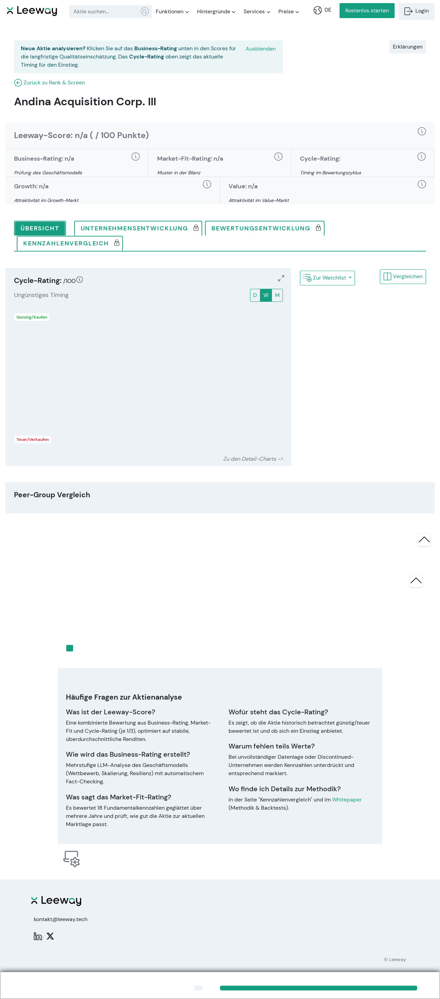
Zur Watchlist (325, 278)
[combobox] (110, 11)
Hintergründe (216, 11)
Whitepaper (347, 799)
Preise (288, 11)
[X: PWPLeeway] (50, 935)
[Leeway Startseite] (31, 10)
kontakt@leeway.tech (60, 919)
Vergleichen (403, 276)
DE (322, 10)
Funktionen (172, 11)
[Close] (198, 988)
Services (257, 11)
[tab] (40, 228)
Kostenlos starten (367, 10)
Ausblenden (261, 48)
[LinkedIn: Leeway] (38, 935)
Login (416, 11)
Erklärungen (408, 46)
